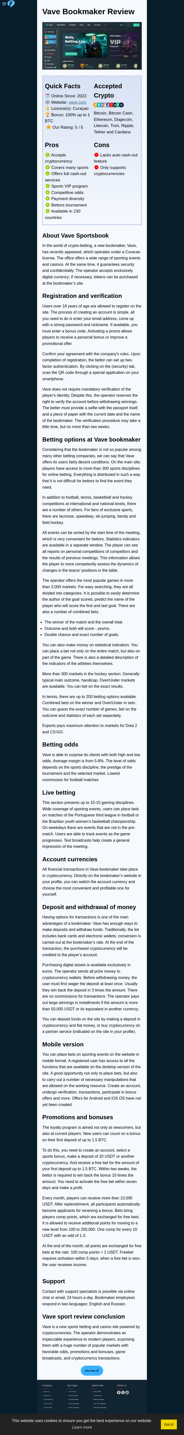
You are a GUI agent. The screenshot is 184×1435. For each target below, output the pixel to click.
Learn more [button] (82, 1427)
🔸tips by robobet (75, 1401)
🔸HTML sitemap (50, 1401)
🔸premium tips (99, 1397)
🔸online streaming (76, 1406)
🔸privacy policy (49, 1411)
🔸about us (47, 1392)
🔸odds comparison (76, 1411)
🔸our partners (74, 1392)
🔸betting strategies (101, 1401)
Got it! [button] (168, 1424)
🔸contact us (48, 1397)
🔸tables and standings (103, 1411)
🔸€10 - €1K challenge (102, 1406)
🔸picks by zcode (75, 1397)
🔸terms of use (49, 1406)
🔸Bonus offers (99, 1392)
